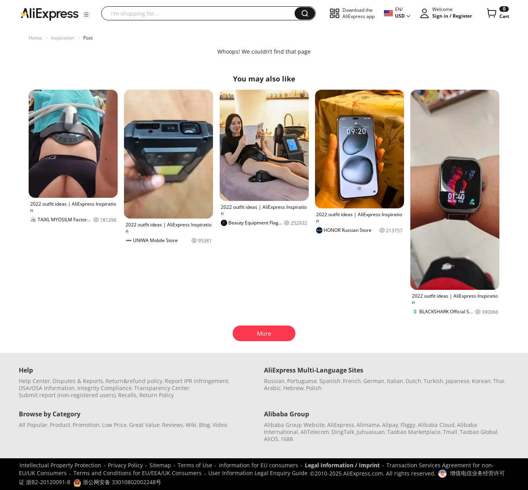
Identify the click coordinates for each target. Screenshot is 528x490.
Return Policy (156, 395)
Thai (498, 381)
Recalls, (128, 395)
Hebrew (293, 388)
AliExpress (340, 425)
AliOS (271, 439)
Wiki (191, 425)
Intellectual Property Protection (60, 465)
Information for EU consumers (258, 465)
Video (220, 425)
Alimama (368, 425)
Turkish (433, 381)
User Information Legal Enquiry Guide (258, 473)
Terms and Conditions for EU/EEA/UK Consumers (137, 473)
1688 (286, 439)
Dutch (413, 381)
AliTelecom (314, 432)
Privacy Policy (125, 465)
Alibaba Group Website (294, 425)
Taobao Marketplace (414, 432)
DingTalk (342, 432)
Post (88, 37)
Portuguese (302, 381)
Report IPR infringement (196, 381)
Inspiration (62, 37)
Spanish (329, 381)
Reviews (172, 425)
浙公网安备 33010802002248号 (117, 482)
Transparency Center (161, 388)
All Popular (33, 425)
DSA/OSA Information (47, 388)
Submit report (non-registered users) (67, 395)
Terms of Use (195, 465)
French (352, 381)
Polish (314, 388)
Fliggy (408, 425)
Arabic (272, 388)
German (373, 381)
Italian (395, 381)
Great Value (144, 425)
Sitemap (160, 465)
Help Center (34, 381)
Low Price (114, 425)
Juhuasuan (371, 432)
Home (35, 37)
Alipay (390, 425)
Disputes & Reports (78, 381)
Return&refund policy (134, 381)
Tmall (450, 432)
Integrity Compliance (104, 388)
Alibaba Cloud (436, 425)
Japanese (458, 381)
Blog (204, 425)
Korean (481, 381)
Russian (274, 381)
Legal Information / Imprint (342, 465)
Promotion (86, 425)
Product (60, 425)
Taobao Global (478, 432)
